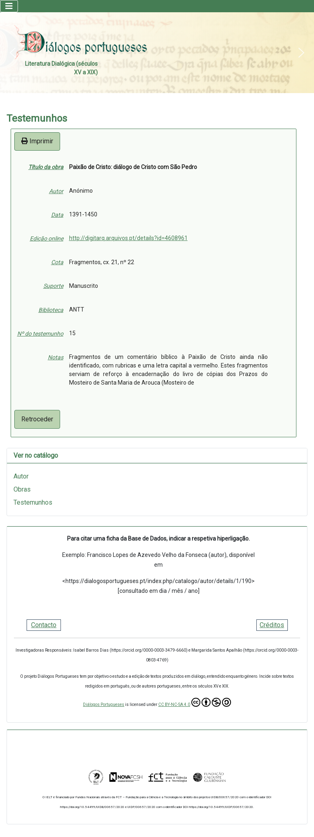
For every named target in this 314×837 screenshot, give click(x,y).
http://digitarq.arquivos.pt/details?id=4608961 (128, 238)
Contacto (43, 625)
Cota (57, 262)
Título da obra (45, 167)
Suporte (53, 286)
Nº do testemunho (40, 333)
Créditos (272, 625)
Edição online (46, 238)
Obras (22, 489)
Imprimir (37, 141)
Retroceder (37, 419)
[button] (12, 52)
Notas (55, 357)
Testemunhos (32, 502)
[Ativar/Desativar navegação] (9, 6)
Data (57, 214)
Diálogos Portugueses (103, 704)
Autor (56, 191)
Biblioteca (50, 310)
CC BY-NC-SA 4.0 (194, 702)
